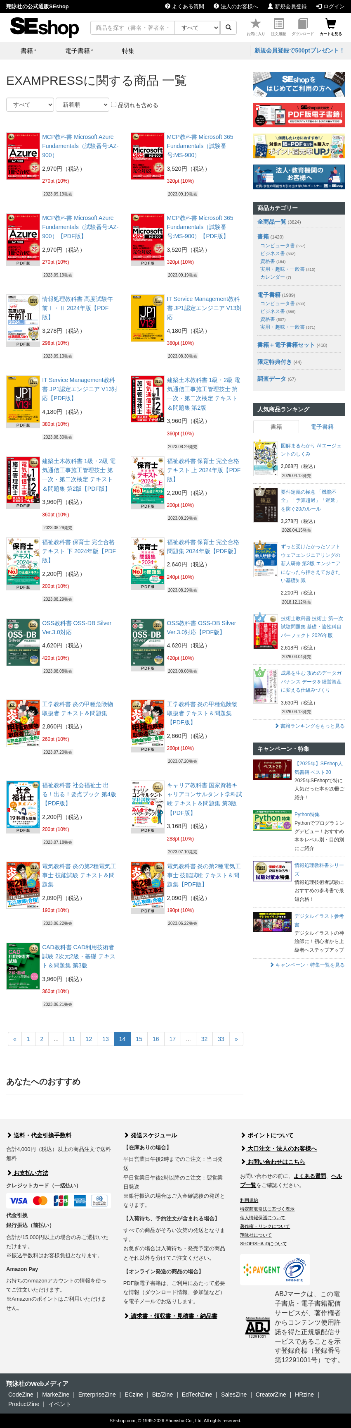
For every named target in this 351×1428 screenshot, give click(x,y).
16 (156, 1039)
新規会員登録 (287, 6)
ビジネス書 (277, 253)
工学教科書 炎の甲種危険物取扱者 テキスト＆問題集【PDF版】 (202, 713)
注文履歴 (278, 27)
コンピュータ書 (282, 245)
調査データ (271, 378)
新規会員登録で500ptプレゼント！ (299, 50)
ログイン (330, 6)
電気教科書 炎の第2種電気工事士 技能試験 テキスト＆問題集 (79, 875)
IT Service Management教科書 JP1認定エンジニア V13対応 (205, 308)
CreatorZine (271, 1394)
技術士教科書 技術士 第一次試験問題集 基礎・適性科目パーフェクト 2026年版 (312, 627)
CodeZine (20, 1394)
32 (204, 1039)
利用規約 (249, 1200)
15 (139, 1039)
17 (173, 1039)
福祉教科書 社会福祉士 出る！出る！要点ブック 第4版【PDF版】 (79, 794)
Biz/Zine (162, 1394)
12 (89, 1039)
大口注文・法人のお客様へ (278, 1148)
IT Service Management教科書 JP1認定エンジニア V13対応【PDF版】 (80, 389)
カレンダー (275, 277)
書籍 (263, 236)
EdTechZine (197, 1394)
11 (72, 1039)
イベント (59, 1404)
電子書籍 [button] (77, 50)
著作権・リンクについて (265, 1226)
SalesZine (234, 1394)
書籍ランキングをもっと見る (309, 726)
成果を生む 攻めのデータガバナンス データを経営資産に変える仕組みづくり (311, 681)
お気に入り (256, 27)
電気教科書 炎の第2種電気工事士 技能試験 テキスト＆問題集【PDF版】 (204, 875)
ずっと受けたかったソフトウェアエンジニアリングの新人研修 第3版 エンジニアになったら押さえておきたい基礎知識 (311, 563)
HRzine (304, 1394)
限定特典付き (274, 361)
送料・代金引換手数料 (38, 1135)
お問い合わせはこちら (272, 1161)
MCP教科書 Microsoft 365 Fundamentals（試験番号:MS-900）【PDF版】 (200, 227)
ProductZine (23, 1404)
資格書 (272, 261)
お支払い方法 (27, 1173)
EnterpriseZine (97, 1394)
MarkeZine (55, 1394)
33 (221, 1039)
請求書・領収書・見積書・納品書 (170, 1316)
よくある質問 (184, 6)
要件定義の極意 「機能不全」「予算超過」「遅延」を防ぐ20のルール (310, 500)
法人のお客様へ (236, 6)
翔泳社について (256, 1234)
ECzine (134, 1394)
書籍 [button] (27, 50)
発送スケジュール (150, 1135)
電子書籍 (268, 294)
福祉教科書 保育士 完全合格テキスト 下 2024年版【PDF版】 (79, 551)
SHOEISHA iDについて (263, 1243)
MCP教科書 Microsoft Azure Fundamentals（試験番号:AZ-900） (80, 146)
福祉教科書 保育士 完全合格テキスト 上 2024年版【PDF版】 (204, 470)
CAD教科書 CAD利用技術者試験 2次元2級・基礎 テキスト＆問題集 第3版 (78, 956)
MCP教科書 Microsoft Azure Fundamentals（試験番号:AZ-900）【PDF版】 (80, 227)
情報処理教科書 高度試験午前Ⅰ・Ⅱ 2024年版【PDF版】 (77, 308)
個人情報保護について (262, 1217)
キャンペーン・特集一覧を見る (307, 965)
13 (105, 1039)
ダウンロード (303, 27)
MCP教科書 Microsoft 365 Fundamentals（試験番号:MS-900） (200, 146)
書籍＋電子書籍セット (286, 344)
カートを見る (331, 27)
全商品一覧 (271, 221)
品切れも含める (134, 105)
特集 (128, 50)
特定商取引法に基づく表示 (267, 1208)
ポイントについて (267, 1135)
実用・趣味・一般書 (287, 269)
